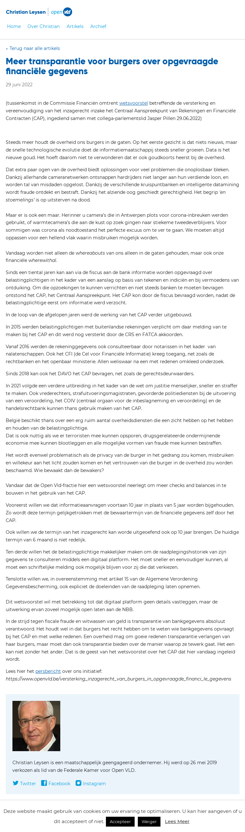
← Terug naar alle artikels (33, 48)
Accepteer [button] (120, 821)
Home (14, 26)
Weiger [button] (149, 821)
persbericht (48, 671)
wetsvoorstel (133, 103)
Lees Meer (177, 821)
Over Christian (43, 26)
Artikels (75, 26)
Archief (98, 26)
